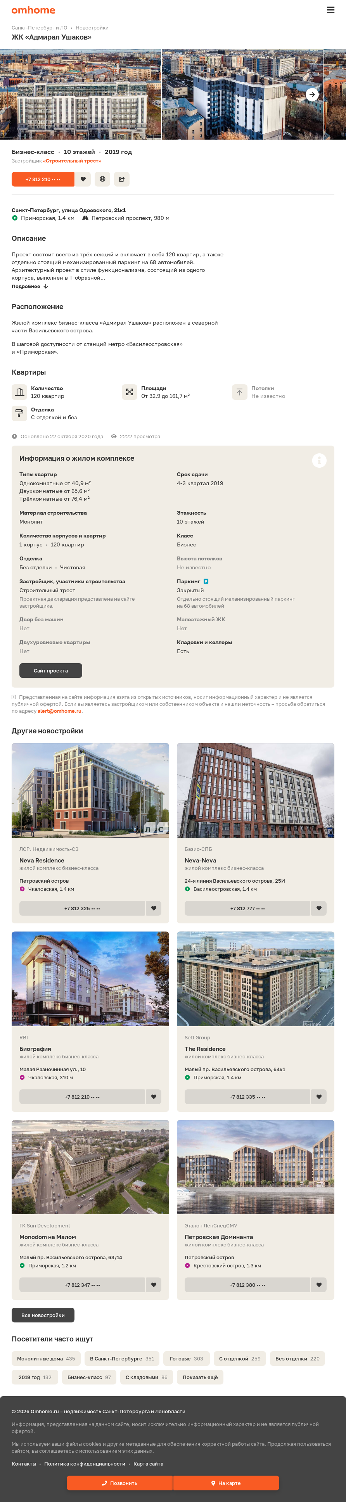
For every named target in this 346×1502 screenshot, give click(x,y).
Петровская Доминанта (256, 1237)
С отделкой (240, 1358)
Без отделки (297, 1358)
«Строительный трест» (72, 160)
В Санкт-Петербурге (122, 1358)
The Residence (256, 1049)
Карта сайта (148, 1464)
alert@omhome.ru (59, 711)
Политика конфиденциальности (84, 1464)
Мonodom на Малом (90, 1237)
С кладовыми (147, 1377)
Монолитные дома (46, 1358)
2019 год (35, 1377)
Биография (90, 1049)
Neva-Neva (256, 860)
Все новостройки (43, 1315)
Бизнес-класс (89, 1377)
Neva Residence (90, 860)
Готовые (186, 1358)
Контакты (24, 1464)
